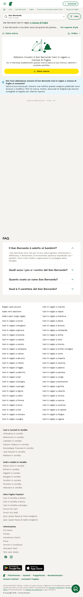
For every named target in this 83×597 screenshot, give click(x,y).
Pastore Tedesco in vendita (16, 444)
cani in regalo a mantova (54, 316)
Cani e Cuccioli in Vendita (15, 430)
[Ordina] (74, 33)
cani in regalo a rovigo (53, 377)
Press (5, 541)
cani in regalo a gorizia (53, 386)
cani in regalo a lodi (11, 410)
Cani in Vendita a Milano (14, 498)
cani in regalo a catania (13, 339)
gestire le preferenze (34, 590)
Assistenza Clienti (11, 537)
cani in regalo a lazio (52, 339)
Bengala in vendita (12, 477)
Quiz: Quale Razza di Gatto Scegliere (20, 520)
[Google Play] (12, 568)
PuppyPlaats (39, 575)
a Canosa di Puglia (39, 23)
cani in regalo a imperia (53, 358)
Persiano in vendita (12, 484)
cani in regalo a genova (13, 330)
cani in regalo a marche (53, 307)
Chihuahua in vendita (13, 433)
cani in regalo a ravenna (53, 363)
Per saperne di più (69, 27)
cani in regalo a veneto (13, 344)
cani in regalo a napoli (53, 311)
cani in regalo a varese (13, 353)
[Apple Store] (34, 568)
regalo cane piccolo (11, 307)
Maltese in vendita (12, 455)
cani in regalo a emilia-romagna (57, 349)
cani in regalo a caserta (53, 391)
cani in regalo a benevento (55, 382)
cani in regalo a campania (14, 349)
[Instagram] (11, 557)
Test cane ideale (11, 552)
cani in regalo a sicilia (52, 335)
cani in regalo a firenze (13, 400)
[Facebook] (5, 557)
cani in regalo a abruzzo (13, 358)
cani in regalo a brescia (13, 335)
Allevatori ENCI (10, 548)
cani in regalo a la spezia (54, 410)
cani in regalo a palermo (13, 372)
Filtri (74, 16)
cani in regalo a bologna (13, 382)
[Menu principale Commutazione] (4, 3)
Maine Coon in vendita (13, 466)
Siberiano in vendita (12, 487)
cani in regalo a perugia (13, 386)
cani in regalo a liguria (12, 391)
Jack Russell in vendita (14, 452)
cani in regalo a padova (53, 367)
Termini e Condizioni (12, 545)
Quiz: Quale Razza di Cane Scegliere (20, 516)
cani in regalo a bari (11, 377)
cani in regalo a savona (53, 400)
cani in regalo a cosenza (53, 405)
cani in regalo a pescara (53, 372)
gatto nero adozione (11, 311)
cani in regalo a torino (12, 321)
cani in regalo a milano (13, 363)
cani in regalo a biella (52, 321)
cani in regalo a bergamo (14, 325)
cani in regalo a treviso (53, 344)
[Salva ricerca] (75, 589)
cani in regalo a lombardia (54, 330)
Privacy (6, 534)
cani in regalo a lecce (12, 405)
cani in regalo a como (52, 353)
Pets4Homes (14, 575)
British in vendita (11, 469)
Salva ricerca (10, 33)
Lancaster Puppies (30, 579)
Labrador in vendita (12, 441)
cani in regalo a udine (12, 396)
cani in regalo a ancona (53, 325)
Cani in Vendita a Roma (14, 502)
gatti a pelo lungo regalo (13, 316)
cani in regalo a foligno (53, 414)
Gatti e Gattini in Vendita (15, 462)
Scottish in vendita (12, 480)
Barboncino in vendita (13, 437)
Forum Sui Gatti (10, 512)
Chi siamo (7, 530)
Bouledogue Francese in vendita (18, 448)
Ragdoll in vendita (11, 473)
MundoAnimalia (55, 575)
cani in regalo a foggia (12, 367)
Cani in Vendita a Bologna (15, 505)
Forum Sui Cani (10, 509)
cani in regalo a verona (53, 396)
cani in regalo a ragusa (53, 419)
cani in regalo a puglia (12, 419)
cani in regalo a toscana (13, 414)
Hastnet (26, 575)
